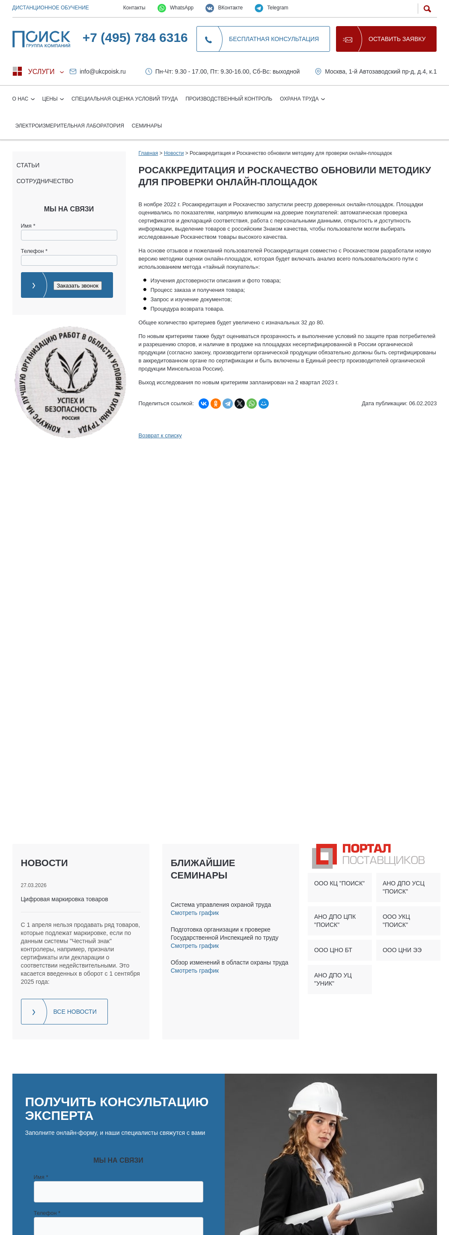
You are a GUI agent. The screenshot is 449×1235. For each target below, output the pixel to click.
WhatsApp (176, 8)
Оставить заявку (397, 39)
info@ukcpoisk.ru (103, 71)
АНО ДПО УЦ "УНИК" (333, 979)
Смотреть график (195, 912)
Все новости (75, 1011)
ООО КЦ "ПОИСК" (339, 883)
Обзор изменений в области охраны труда (229, 962)
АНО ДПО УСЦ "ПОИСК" (404, 887)
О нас (21, 99)
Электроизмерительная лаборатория (69, 126)
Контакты (134, 8)
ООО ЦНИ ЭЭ (402, 950)
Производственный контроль (228, 99)
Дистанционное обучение (50, 8)
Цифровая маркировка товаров (64, 899)
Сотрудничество (45, 181)
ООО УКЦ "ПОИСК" (396, 920)
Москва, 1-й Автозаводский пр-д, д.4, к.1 (381, 71)
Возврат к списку (160, 435)
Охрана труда (300, 99)
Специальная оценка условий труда (124, 99)
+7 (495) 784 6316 (135, 37)
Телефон (34, 251)
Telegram (271, 8)
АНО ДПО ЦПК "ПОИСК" (335, 920)
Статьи (28, 165)
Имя (28, 226)
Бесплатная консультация (274, 39)
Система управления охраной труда (221, 904)
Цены (50, 99)
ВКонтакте (224, 8)
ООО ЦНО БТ (333, 950)
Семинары (147, 126)
